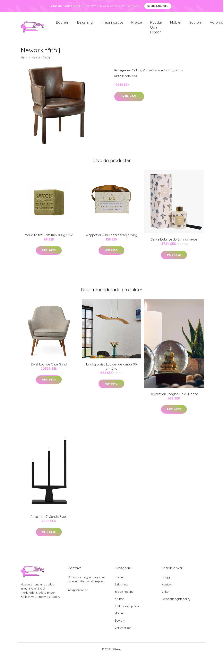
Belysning (85, 23)
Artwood (167, 72)
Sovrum (195, 23)
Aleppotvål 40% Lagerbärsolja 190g (111, 237)
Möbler (176, 23)
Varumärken (151, 72)
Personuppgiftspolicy (176, 601)
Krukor (136, 23)
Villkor (165, 593)
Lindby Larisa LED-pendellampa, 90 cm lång (111, 368)
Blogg (165, 579)
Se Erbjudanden (157, 5)
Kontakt (166, 586)
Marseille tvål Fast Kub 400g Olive (49, 237)
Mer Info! (129, 98)
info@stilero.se (78, 592)
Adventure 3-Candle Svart (48, 519)
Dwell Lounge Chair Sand (49, 366)
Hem (24, 59)
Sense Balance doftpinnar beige (174, 241)
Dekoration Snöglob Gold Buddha (174, 396)
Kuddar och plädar (156, 28)
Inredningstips (111, 23)
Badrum (62, 23)
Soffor (179, 72)
